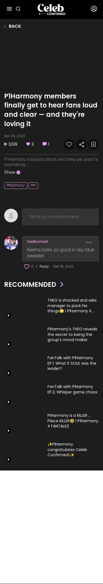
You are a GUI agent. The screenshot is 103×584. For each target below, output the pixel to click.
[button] (26, 266)
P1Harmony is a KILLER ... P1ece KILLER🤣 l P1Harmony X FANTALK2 (73, 421)
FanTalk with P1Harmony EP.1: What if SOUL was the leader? (72, 363)
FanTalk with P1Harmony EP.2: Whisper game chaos (73, 389)
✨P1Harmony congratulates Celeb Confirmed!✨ (67, 450)
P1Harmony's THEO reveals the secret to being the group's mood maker (72, 334)
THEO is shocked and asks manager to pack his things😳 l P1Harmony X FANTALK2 (72, 306)
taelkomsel (37, 241)
